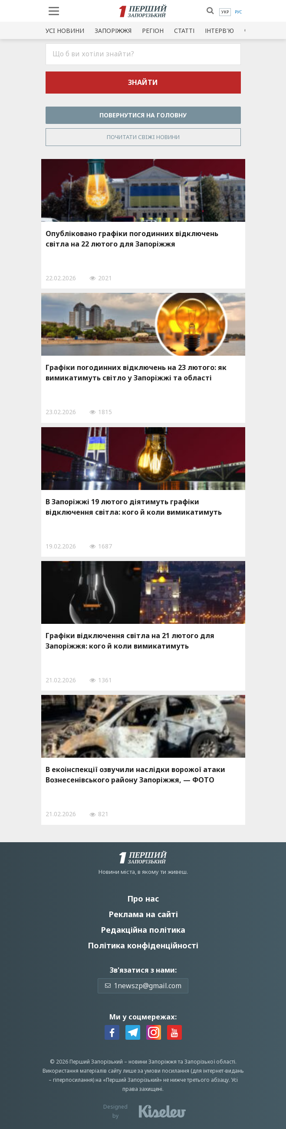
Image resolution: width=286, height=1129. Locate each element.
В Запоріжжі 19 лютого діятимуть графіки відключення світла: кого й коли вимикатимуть (134, 507)
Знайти (143, 82)
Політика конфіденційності (143, 945)
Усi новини (65, 30)
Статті (184, 30)
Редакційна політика (143, 930)
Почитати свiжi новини (143, 137)
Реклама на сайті (143, 914)
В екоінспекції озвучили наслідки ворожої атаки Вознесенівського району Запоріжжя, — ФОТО (135, 775)
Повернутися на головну (143, 115)
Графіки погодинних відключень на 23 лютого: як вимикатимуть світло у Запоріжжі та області (136, 373)
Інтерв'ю (219, 30)
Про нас (143, 898)
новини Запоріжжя (152, 1061)
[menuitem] (225, 12)
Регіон (153, 30)
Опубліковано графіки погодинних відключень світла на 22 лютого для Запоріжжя (132, 239)
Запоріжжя (113, 30)
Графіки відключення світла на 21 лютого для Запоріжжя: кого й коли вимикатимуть (130, 641)
